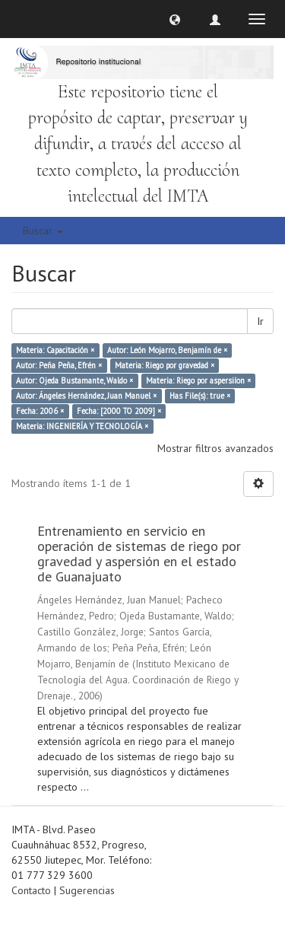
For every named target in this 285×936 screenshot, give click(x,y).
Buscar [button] (43, 230)
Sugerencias (87, 890)
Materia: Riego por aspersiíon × (198, 380)
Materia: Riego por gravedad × (164, 365)
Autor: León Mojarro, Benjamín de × (167, 350)
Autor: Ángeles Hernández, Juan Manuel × (86, 395)
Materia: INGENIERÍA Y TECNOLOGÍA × (82, 426)
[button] (174, 19)
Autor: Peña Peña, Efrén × (59, 365)
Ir (260, 321)
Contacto (31, 890)
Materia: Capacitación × (55, 350)
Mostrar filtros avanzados (215, 448)
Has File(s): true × (199, 395)
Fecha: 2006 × (40, 411)
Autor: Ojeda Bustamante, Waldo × (74, 380)
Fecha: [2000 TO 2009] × (119, 411)
